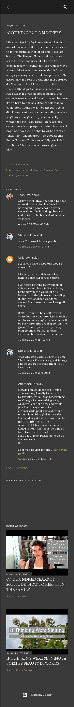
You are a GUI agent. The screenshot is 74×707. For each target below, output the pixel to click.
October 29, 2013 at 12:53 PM (34, 458)
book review (21, 170)
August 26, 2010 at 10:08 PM (34, 372)
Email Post (22, 164)
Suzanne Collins (53, 170)
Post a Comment (17, 467)
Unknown (24, 257)
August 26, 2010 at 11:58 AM (34, 339)
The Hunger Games (17, 175)
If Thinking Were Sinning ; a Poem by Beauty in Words (36, 661)
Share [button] (9, 164)
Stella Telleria (27, 235)
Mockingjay (36, 170)
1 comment (22, 596)
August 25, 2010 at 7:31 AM (33, 246)
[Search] (65, 6)
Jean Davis (25, 195)
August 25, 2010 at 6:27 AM (33, 224)
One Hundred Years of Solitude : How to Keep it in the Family (35, 584)
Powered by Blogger (37, 694)
